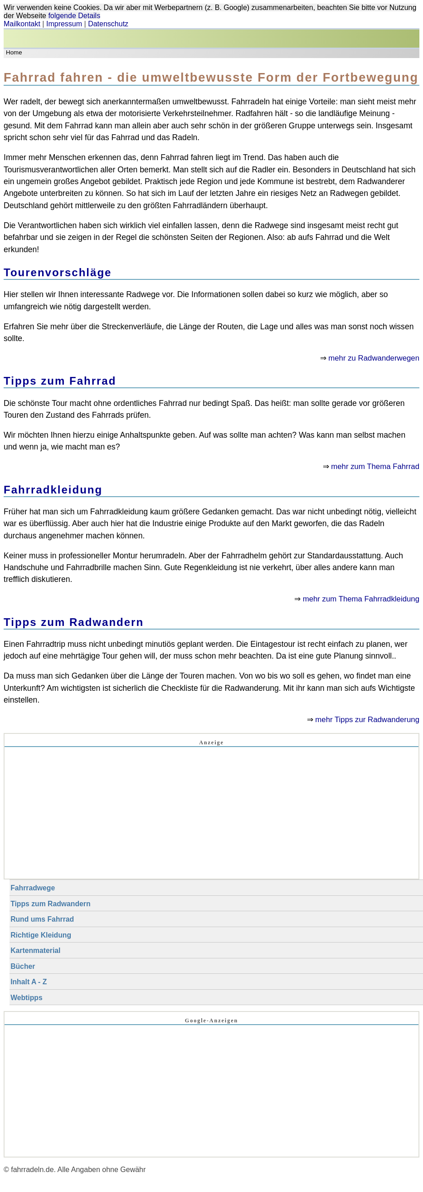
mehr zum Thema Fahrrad (375, 466)
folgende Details (74, 16)
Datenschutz (108, 24)
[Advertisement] (212, 815)
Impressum (64, 24)
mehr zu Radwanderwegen (373, 358)
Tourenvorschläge (58, 272)
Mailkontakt (22, 24)
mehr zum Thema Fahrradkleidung (361, 599)
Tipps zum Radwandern (74, 622)
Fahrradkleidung (53, 490)
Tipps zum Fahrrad (60, 381)
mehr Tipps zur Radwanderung (367, 719)
